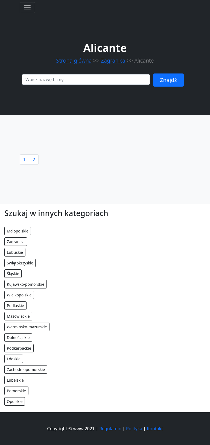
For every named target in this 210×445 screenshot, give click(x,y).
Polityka (134, 429)
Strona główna (74, 60)
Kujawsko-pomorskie (25, 284)
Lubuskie (15, 252)
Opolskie (14, 401)
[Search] (86, 79)
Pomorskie (16, 390)
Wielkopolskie (19, 294)
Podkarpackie (19, 348)
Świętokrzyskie (20, 263)
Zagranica (113, 60)
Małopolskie (17, 231)
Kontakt (155, 429)
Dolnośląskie (18, 337)
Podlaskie (15, 305)
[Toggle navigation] (27, 7)
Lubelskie (15, 380)
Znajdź (168, 80)
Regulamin (110, 429)
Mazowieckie (18, 316)
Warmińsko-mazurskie (27, 326)
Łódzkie (14, 358)
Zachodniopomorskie (26, 369)
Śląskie (13, 273)
